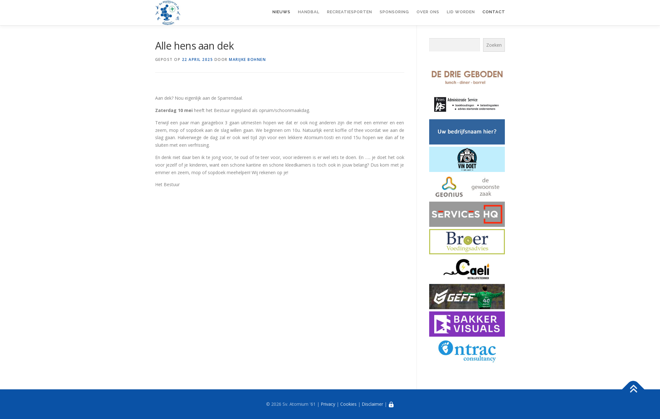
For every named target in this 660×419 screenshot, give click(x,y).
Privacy (328, 404)
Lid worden (461, 11)
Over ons (428, 11)
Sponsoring (394, 11)
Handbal (308, 11)
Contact (493, 11)
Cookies (348, 404)
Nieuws (281, 11)
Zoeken (494, 45)
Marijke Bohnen (247, 59)
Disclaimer (372, 404)
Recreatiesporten (349, 11)
